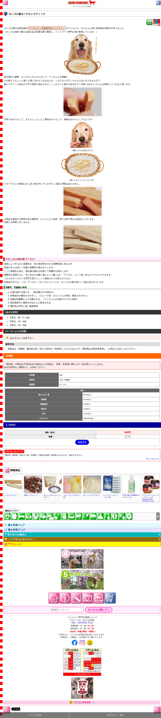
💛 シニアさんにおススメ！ (19, 539)
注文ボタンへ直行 (115, 715)
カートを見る (35, 715)
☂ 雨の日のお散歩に (15, 534)
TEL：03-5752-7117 (82, 622)
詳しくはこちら (153, 459)
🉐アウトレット (13, 544)
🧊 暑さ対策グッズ (14, 529)
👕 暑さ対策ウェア (14, 525)
